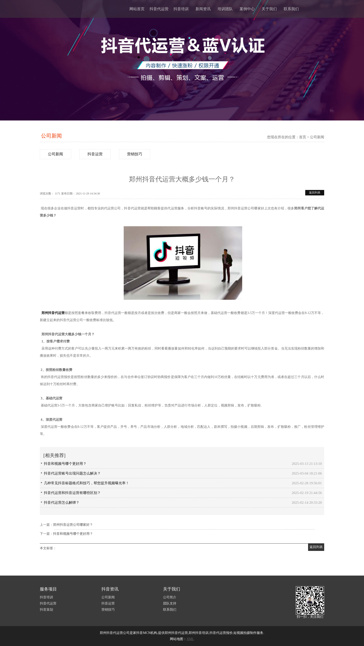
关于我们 (269, 9)
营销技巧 (134, 154)
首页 (302, 137)
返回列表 (314, 192)
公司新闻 (51, 136)
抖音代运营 (159, 9)
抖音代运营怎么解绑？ (61, 502)
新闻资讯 (203, 9)
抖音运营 (95, 154)
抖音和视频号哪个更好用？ (65, 464)
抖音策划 (46, 609)
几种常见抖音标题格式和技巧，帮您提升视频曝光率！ (86, 483)
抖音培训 (181, 9)
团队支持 (169, 603)
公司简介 (169, 597)
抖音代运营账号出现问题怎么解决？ (72, 473)
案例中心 (247, 9)
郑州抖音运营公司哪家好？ (73, 524)
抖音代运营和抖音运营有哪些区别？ (72, 493)
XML (190, 639)
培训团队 (225, 9)
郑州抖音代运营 (53, 313)
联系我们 (291, 9)
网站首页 (137, 9)
